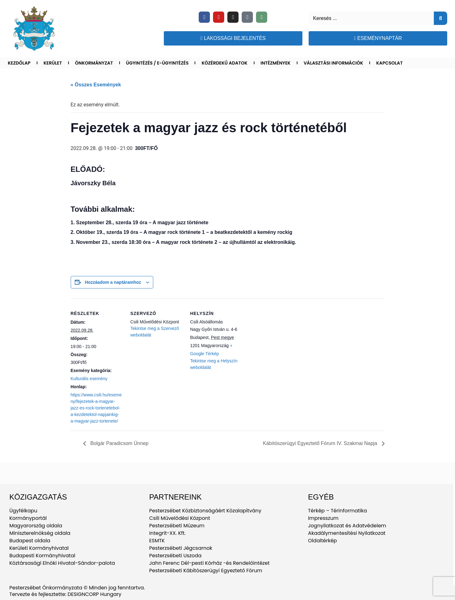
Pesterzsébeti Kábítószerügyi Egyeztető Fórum (205, 570)
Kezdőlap (19, 63)
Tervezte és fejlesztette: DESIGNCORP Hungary (65, 594)
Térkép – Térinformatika (337, 510)
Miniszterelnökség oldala (39, 533)
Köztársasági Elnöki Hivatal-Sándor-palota (62, 563)
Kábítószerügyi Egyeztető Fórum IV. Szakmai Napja (320, 443)
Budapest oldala (29, 540)
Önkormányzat (94, 63)
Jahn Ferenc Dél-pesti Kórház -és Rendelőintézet (209, 563)
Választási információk (333, 63)
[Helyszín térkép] (283, 341)
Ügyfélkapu (23, 510)
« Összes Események (96, 84)
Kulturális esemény (89, 378)
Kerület (53, 63)
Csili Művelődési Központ (179, 518)
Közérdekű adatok (224, 63)
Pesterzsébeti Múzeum (177, 525)
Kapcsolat (389, 63)
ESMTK (157, 540)
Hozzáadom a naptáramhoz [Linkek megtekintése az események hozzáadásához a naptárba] (113, 282)
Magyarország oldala (35, 525)
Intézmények (276, 63)
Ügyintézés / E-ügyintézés (157, 63)
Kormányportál (28, 518)
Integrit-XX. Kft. (167, 533)
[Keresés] (440, 18)
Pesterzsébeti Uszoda (175, 555)
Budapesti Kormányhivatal (42, 555)
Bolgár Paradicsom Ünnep (119, 443)
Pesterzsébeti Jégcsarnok (180, 548)
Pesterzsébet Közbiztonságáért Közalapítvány (205, 510)
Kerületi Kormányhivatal (39, 548)
